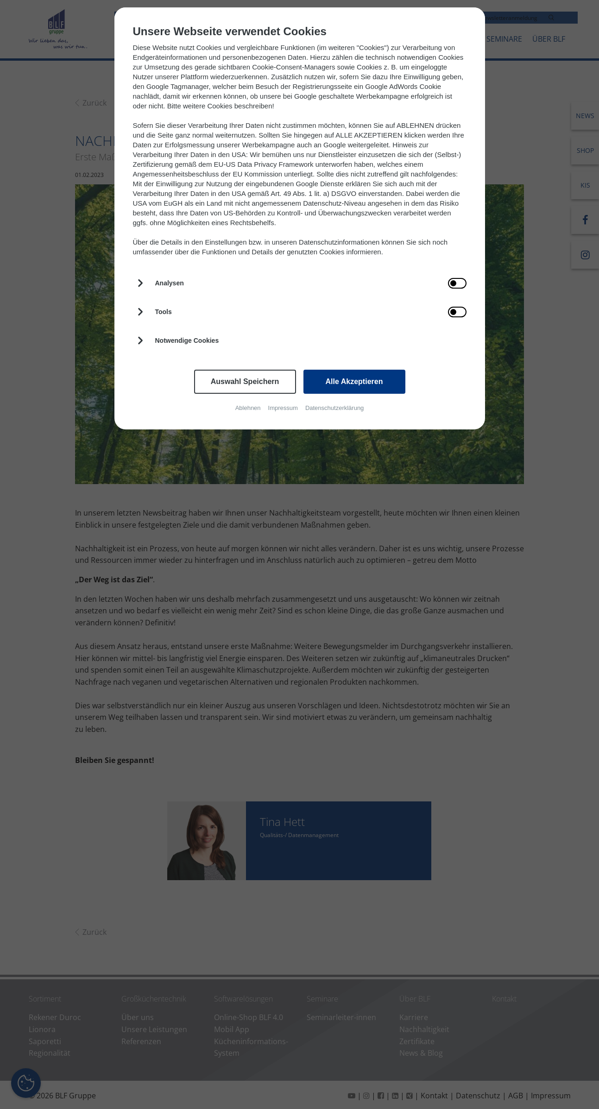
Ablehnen (248, 408)
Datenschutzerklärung (334, 408)
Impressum (283, 408)
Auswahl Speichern (245, 381)
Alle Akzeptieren (354, 381)
